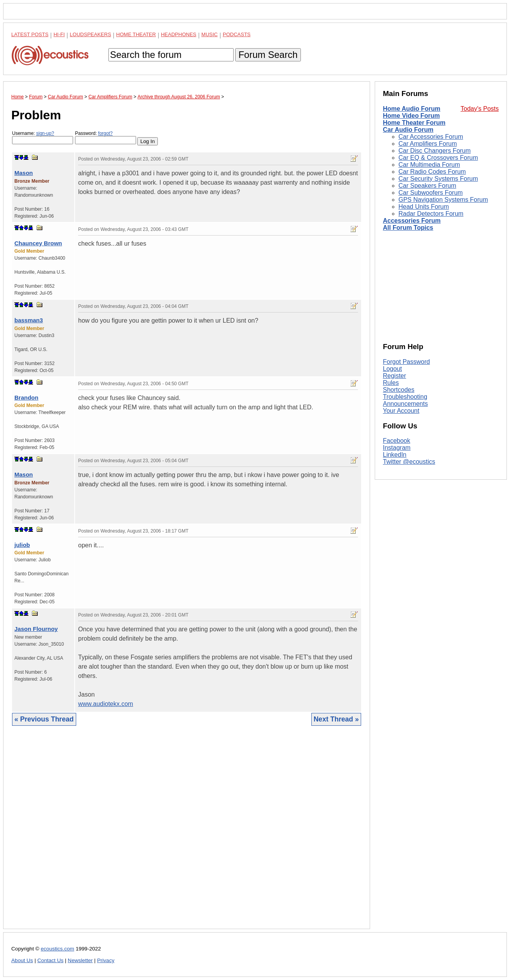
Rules (391, 382)
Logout (392, 368)
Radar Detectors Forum (430, 213)
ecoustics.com (57, 949)
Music (209, 34)
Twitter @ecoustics (409, 461)
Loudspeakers (90, 34)
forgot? (105, 133)
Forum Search (267, 54)
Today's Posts (480, 108)
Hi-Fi (59, 34)
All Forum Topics (408, 227)
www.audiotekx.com (105, 703)
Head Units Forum (423, 206)
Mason (23, 172)
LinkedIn (395, 454)
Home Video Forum (411, 115)
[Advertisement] (186, 833)
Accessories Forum (412, 220)
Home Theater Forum (414, 122)
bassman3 (28, 320)
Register (394, 375)
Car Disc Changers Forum (434, 150)
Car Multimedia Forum (429, 164)
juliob (22, 545)
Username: (42, 137)
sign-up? (45, 133)
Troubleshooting (405, 396)
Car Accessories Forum (430, 136)
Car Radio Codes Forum (432, 171)
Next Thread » (336, 719)
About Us (22, 960)
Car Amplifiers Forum (427, 143)
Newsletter (80, 960)
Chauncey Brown (38, 243)
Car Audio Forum (408, 129)
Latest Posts (30, 34)
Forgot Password (406, 361)
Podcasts (237, 34)
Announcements (405, 403)
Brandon (26, 397)
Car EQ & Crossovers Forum (438, 157)
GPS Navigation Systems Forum (443, 199)
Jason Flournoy (36, 628)
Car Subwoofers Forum (430, 192)
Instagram (396, 447)
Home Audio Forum (411, 108)
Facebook (396, 440)
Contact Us (50, 960)
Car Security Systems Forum (438, 178)
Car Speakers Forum (427, 185)
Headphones (178, 34)
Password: (105, 137)
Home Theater (136, 34)
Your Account (401, 410)
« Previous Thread (44, 719)
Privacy (106, 960)
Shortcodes (398, 389)
